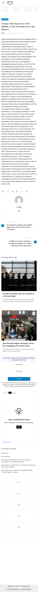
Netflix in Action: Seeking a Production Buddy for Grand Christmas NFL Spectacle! (20, 243)
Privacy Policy (26, 586)
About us (11, 586)
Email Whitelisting (26, 589)
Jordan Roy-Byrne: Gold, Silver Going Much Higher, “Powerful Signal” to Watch (16, 471)
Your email (19, 372)
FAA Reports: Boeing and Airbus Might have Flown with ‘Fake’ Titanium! (19, 227)
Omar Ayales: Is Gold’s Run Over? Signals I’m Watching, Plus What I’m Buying (18, 466)
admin (19, 207)
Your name (19, 366)
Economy (4, 19)
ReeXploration (5, 456)
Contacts (17, 586)
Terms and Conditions (13, 589)
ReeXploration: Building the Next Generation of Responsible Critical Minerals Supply (16, 461)
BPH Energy (5, 453)
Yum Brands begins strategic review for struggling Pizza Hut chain (18, 344)
